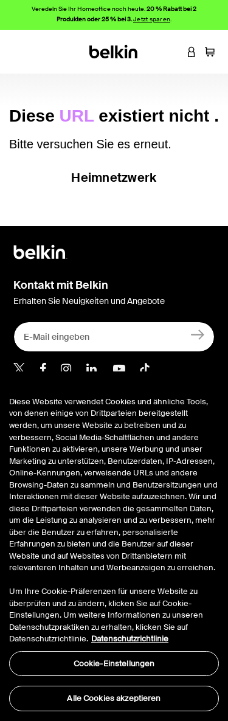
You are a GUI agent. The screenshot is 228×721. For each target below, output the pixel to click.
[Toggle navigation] (19, 51)
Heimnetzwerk (113, 177)
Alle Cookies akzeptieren (114, 698)
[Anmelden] (198, 334)
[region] (114, 546)
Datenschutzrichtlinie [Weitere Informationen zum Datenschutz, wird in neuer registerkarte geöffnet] (129, 638)
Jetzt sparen (151, 19)
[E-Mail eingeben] (114, 337)
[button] (173, 52)
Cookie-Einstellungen (114, 663)
